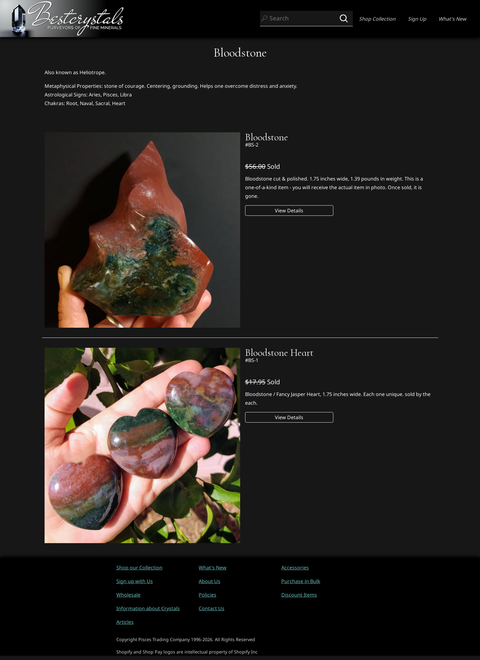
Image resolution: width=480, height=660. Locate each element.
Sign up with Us (134, 581)
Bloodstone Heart (279, 353)
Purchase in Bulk (300, 581)
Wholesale (128, 594)
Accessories (295, 567)
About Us (209, 581)
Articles (125, 622)
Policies (207, 594)
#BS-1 (251, 360)
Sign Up (417, 18)
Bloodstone (266, 137)
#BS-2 (251, 144)
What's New (452, 18)
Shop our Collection (139, 567)
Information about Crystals (148, 608)
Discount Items (299, 594)
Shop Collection (377, 18)
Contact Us (211, 608)
